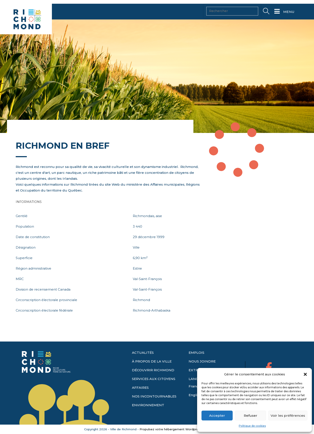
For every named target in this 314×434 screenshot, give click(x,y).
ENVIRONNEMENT (148, 413)
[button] (305, 374)
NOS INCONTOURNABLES (154, 405)
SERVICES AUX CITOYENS (153, 387)
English (195, 403)
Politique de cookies (252, 425)
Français (196, 395)
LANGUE (196, 387)
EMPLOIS (196, 361)
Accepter (217, 415)
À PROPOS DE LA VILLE (152, 370)
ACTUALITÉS (143, 361)
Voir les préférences (288, 415)
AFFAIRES (140, 396)
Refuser (250, 415)
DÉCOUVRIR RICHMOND (153, 378)
